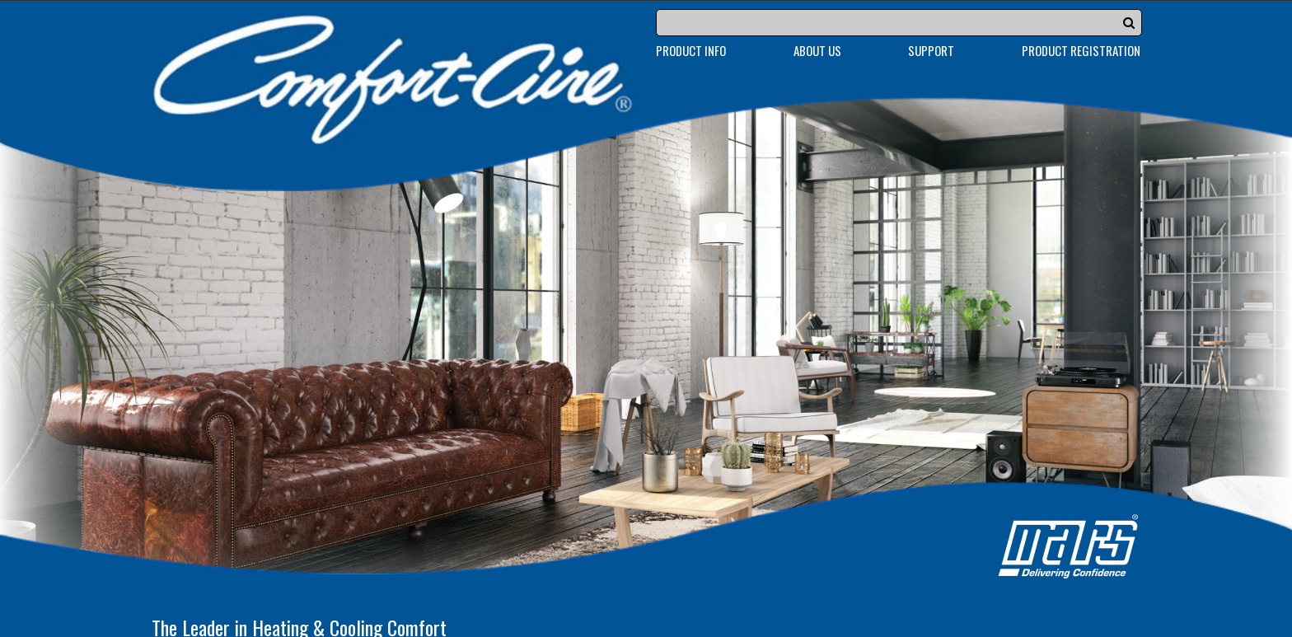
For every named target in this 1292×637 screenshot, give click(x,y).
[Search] (899, 22)
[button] (1129, 22)
